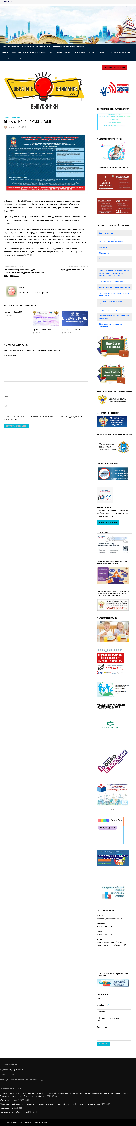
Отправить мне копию (109, 1018)
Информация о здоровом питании (109, 58)
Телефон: (102, 1011)
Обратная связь (71, 58)
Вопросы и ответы (87, 58)
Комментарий (11, 355)
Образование (104, 253)
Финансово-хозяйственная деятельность (114, 287)
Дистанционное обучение (37, 58)
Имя (6, 386)
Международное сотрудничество (111, 310)
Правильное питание (42, 329)
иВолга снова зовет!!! (9, 1100)
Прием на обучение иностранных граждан (115, 52)
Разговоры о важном (71, 329)
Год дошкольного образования (14, 1112)
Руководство (103, 259)
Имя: (100, 999)
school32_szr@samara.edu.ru (109, 919)
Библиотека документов (10, 46)
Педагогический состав (108, 265)
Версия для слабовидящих (115, 67)
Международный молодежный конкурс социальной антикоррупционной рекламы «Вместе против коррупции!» (50, 1104)
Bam (46, 1123)
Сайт (6, 406)
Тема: (100, 1021)
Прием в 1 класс (57, 58)
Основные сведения (106, 233)
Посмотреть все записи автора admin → (35, 293)
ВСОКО (67, 52)
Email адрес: (103, 1005)
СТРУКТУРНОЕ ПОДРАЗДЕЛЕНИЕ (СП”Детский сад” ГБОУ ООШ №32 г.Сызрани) (27, 52)
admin (15, 127)
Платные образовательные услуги (112, 281)
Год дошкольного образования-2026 (35, 46)
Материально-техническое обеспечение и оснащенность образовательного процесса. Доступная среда (114, 273)
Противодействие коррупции (12, 58)
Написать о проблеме (108, 522)
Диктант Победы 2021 (13, 312)
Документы (103, 247)
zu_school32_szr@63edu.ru (11, 1070)
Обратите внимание (12, 117)
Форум (59, 52)
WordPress (39, 1123)
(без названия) (6, 1108)
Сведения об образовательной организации (68, 46)
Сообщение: (103, 1027)
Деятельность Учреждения (84, 52)
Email (7, 396)
